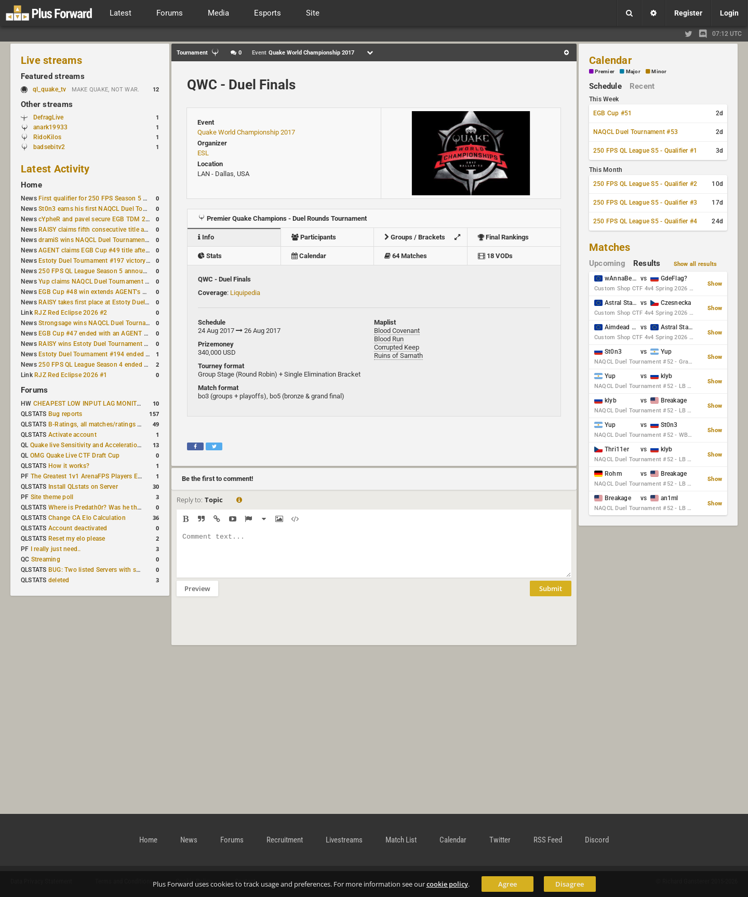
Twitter (500, 840)
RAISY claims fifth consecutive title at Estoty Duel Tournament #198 (136, 229)
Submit (550, 596)
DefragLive (48, 117)
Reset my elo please (76, 538)
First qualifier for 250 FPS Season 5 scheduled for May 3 (120, 198)
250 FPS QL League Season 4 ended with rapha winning (118, 364)
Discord (597, 840)
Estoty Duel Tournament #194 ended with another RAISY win (125, 354)
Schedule (605, 86)
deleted (59, 580)
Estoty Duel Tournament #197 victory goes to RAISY (113, 260)
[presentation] (256, 627)
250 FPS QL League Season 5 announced (97, 271)
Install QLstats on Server (83, 486)
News (188, 840)
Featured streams (53, 76)
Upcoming (607, 263)
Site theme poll (52, 497)
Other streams (47, 104)
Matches (610, 247)
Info (206, 237)
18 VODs (495, 256)
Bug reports (65, 414)
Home (31, 185)
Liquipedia (245, 293)
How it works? (68, 466)
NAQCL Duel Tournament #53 (635, 132)
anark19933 (50, 127)
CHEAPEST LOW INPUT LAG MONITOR (89, 403)
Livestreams (344, 840)
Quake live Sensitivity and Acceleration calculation (102, 445)
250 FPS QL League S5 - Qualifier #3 (645, 202)
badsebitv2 (49, 147)
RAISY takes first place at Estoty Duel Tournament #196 (118, 302)
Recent (642, 86)
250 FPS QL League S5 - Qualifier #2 (645, 184)
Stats (210, 256)
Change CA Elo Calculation (87, 517)
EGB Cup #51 (612, 113)
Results (647, 263)
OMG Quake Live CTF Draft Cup (75, 455)
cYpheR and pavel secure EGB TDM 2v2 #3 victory (110, 219)
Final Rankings (503, 237)
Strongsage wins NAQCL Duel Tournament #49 (105, 323)
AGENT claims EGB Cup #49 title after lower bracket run (118, 250)
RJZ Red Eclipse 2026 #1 (71, 375)
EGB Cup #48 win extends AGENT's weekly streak (109, 292)
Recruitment (284, 840)
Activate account (72, 434)
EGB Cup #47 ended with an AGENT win (96, 333)
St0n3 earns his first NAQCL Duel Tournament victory (114, 208)
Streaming (45, 559)
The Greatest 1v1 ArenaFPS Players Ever (88, 476)
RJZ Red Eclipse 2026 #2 (71, 312)
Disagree (569, 884)
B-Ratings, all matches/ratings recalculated (110, 424)
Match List (401, 840)
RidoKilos (47, 137)
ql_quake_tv (49, 89)
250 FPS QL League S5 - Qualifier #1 (645, 150)
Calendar (308, 256)
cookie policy (447, 884)
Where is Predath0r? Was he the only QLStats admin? (124, 507)
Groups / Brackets (424, 237)
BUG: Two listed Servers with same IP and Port (115, 569)
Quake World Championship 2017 (246, 132)
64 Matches (405, 256)
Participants (313, 237)
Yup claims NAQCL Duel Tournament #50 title (103, 281)
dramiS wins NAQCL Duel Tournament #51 (99, 240)
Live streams (51, 60)
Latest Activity (55, 169)
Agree (507, 884)
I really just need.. (56, 549)
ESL (203, 153)
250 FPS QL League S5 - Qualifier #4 (645, 221)
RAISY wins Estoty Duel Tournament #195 (98, 343)
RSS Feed (547, 840)
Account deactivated (78, 528)
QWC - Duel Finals (241, 84)
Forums (34, 390)
